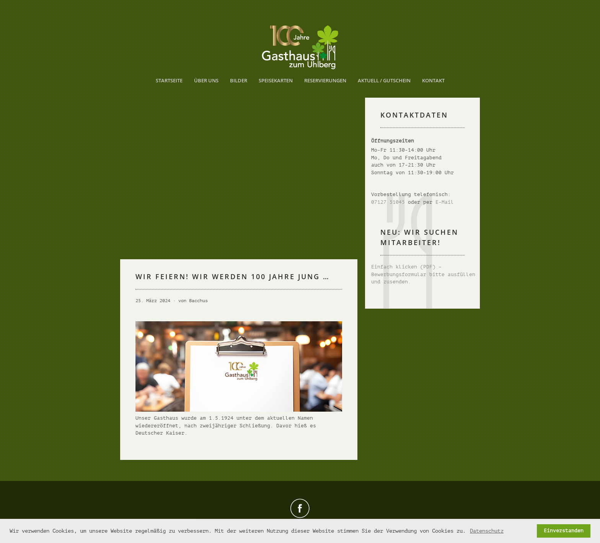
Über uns (206, 80)
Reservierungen (325, 80)
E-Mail (444, 202)
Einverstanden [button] (564, 530)
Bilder (238, 80)
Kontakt (433, 80)
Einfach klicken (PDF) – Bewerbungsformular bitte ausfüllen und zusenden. (423, 274)
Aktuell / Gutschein (384, 80)
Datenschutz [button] (487, 531)
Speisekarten (276, 80)
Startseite (169, 80)
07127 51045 (388, 202)
